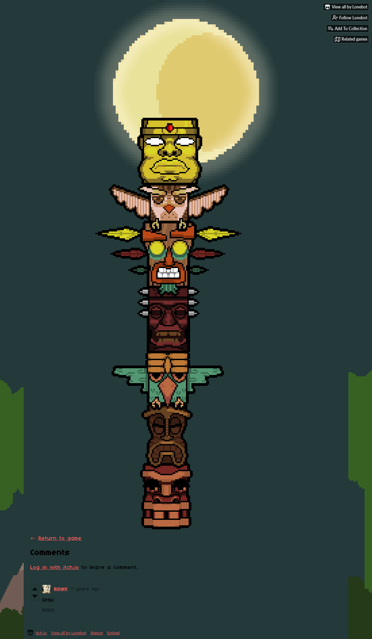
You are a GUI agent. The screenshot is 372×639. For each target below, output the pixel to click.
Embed (113, 632)
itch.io (41, 632)
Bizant (61, 589)
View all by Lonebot (68, 632)
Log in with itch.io (54, 567)
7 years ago (85, 589)
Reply (48, 610)
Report (97, 632)
